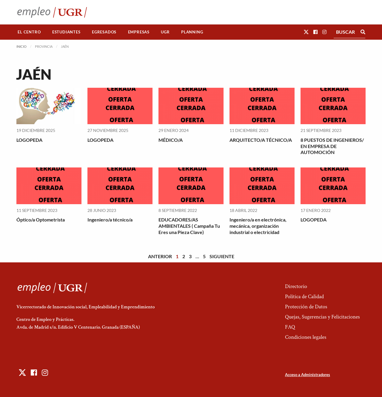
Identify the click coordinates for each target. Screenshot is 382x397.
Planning (192, 32)
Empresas (139, 32)
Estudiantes (66, 32)
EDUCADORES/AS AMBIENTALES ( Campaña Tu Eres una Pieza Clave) (189, 226)
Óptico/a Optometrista (40, 219)
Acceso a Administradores (307, 374)
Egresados (104, 32)
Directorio (296, 286)
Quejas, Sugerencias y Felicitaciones (322, 316)
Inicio (21, 46)
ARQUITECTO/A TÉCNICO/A (260, 140)
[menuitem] (29, 32)
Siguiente (222, 256)
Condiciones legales (305, 337)
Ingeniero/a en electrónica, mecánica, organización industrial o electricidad (257, 226)
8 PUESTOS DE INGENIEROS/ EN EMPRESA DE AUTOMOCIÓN (332, 146)
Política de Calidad (304, 296)
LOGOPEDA (29, 140)
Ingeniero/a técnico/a (110, 219)
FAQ (290, 327)
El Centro (29, 32)
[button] (306, 31)
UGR (165, 32)
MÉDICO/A (170, 140)
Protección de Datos (306, 306)
